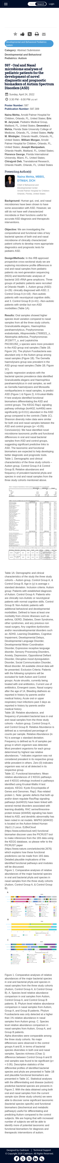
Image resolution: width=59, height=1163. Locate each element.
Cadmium (24, 1150)
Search (40, 4)
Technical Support (42, 1150)
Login (51, 4)
